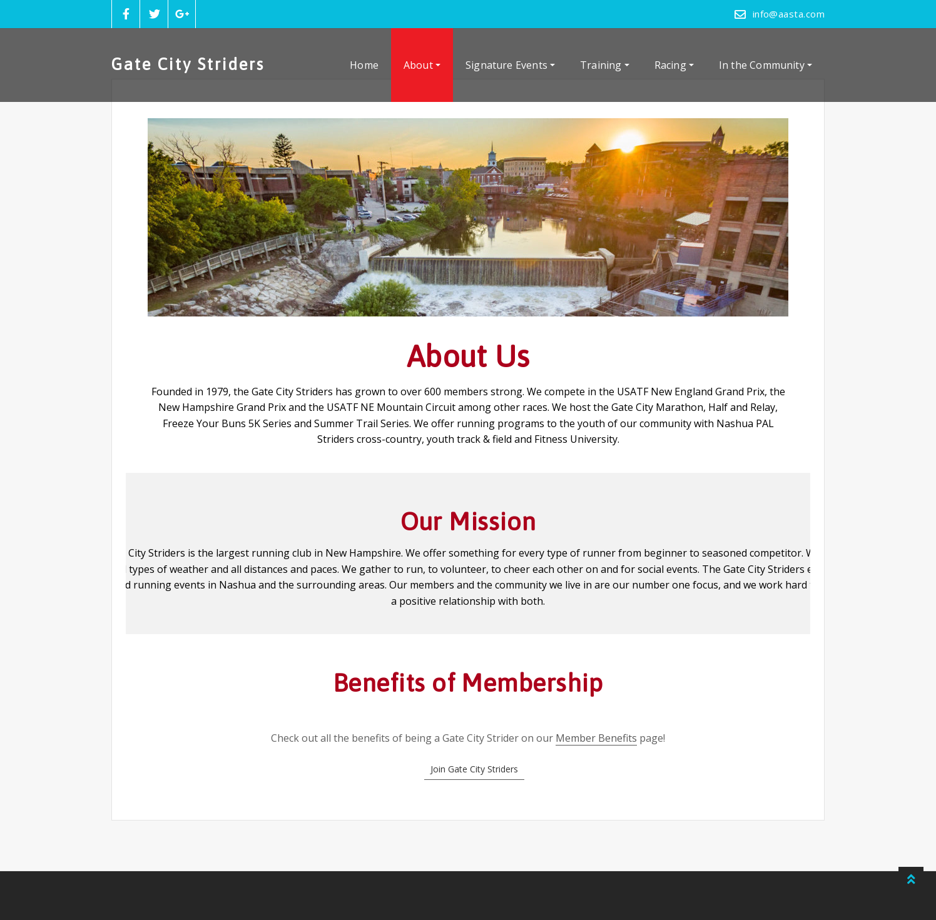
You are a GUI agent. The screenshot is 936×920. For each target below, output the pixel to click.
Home (364, 65)
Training (604, 65)
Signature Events (510, 65)
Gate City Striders (188, 64)
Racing (674, 65)
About (422, 65)
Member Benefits (596, 738)
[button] (474, 769)
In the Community (765, 65)
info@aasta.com (789, 14)
